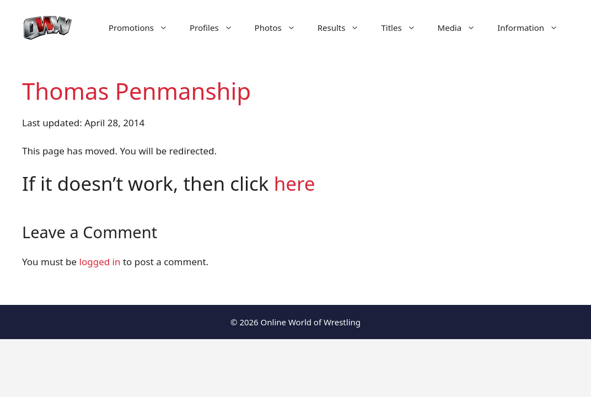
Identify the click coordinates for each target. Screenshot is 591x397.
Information (533, 27)
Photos (281, 27)
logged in (100, 261)
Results (344, 27)
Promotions (144, 27)
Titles (403, 27)
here (294, 183)
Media (462, 27)
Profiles (217, 27)
